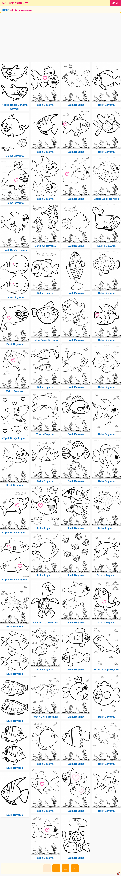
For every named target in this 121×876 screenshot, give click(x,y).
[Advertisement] (60, 36)
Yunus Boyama (45, 434)
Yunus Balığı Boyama (106, 669)
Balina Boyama (15, 156)
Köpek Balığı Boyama (15, 250)
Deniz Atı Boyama (45, 246)
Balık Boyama (14, 344)
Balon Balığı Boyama (45, 340)
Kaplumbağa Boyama (45, 622)
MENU (115, 3)
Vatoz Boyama (14, 391)
